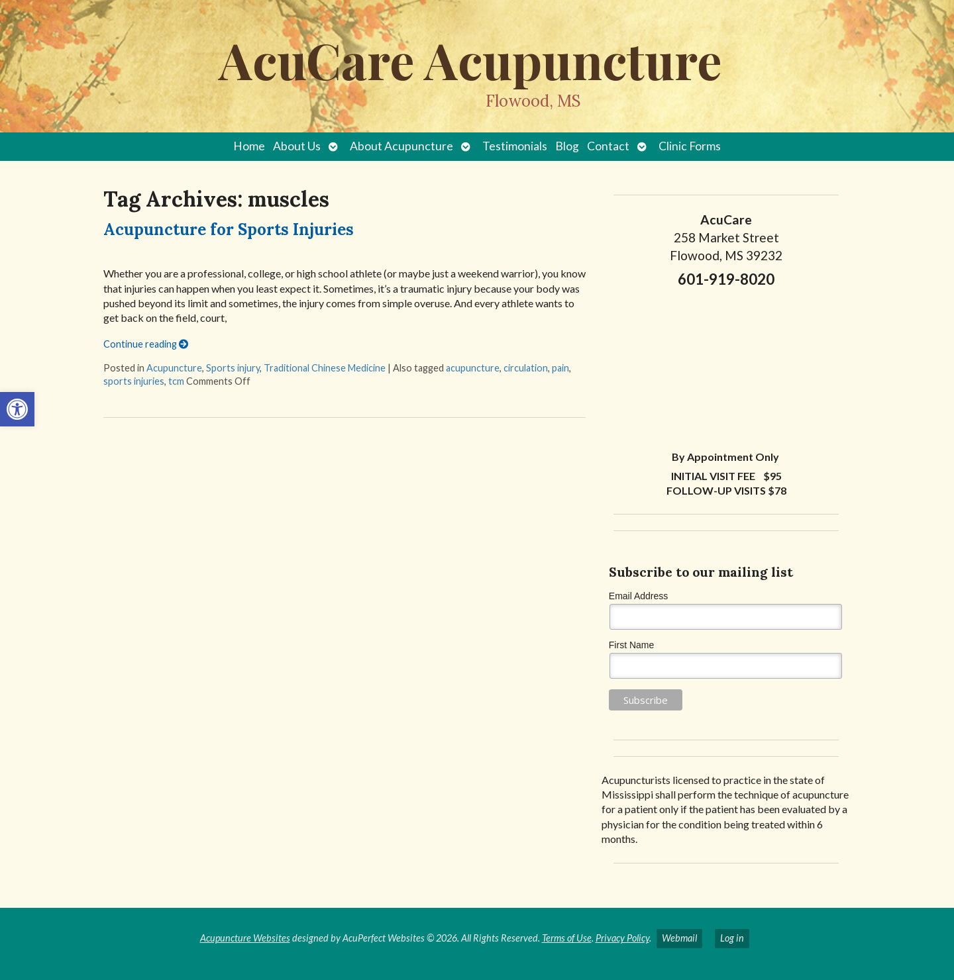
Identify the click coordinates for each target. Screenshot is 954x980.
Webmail (679, 938)
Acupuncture (174, 367)
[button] (17, 409)
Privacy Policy (622, 938)
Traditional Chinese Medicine (325, 367)
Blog (567, 146)
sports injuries (133, 381)
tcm (176, 381)
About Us (297, 146)
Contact (608, 146)
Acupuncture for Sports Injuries (228, 229)
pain (560, 367)
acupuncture (473, 367)
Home (249, 146)
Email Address (638, 596)
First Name (631, 645)
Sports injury (233, 367)
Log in (732, 938)
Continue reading (145, 344)
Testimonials (514, 146)
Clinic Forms (690, 146)
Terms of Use (567, 938)
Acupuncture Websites (245, 938)
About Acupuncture (401, 146)
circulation (526, 367)
